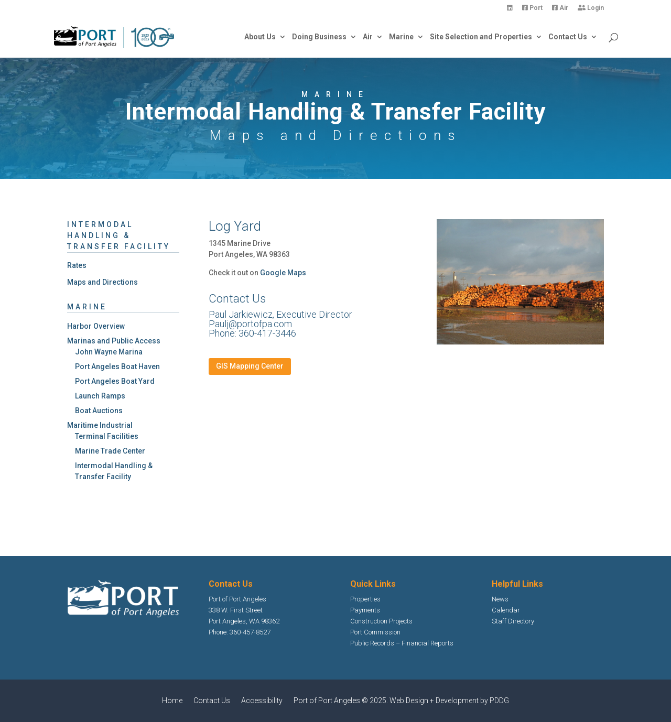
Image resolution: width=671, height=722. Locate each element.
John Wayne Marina (109, 352)
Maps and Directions (102, 282)
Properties (365, 599)
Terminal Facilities (106, 436)
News (500, 599)
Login (591, 8)
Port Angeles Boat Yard (115, 381)
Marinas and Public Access (113, 341)
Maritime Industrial (100, 425)
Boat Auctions (99, 410)
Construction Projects (381, 621)
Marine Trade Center (110, 451)
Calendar (506, 610)
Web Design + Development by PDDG (449, 700)
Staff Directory (513, 621)
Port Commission (375, 632)
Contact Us (567, 37)
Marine (401, 37)
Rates (76, 265)
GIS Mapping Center (250, 366)
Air (560, 8)
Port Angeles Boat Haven (117, 366)
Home (172, 700)
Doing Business (319, 37)
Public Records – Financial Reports (401, 643)
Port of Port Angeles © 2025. (341, 700)
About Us (260, 37)
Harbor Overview (96, 326)
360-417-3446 (267, 333)
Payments (365, 610)
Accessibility (262, 700)
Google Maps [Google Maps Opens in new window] (283, 272)
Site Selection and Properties (481, 37)
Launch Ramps (100, 396)
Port (532, 8)
